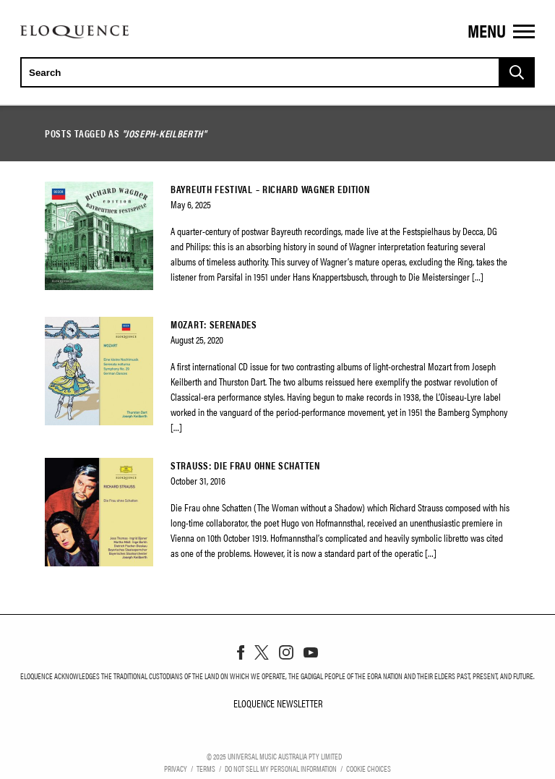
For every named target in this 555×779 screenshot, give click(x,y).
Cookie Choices (368, 768)
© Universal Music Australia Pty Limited (274, 756)
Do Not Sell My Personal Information (281, 768)
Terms (206, 768)
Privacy (175, 768)
